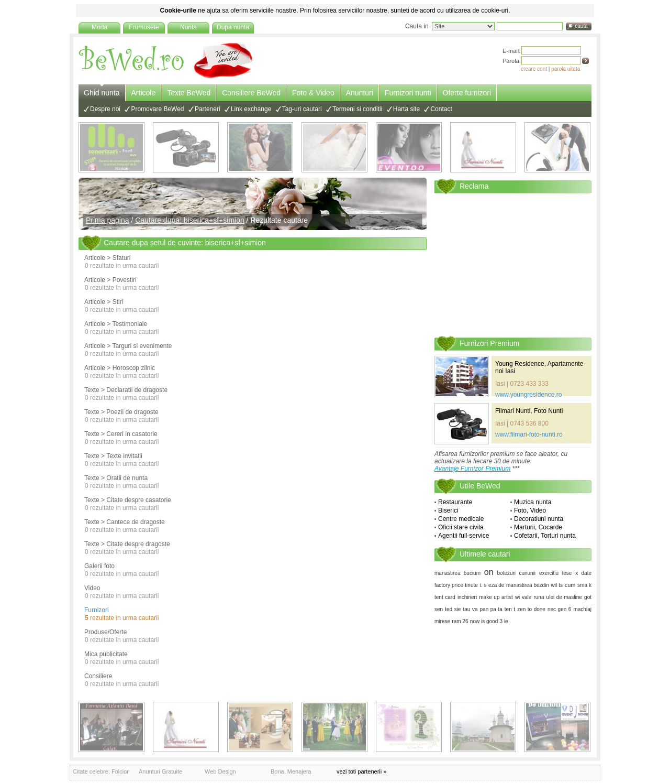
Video (92, 588)
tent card (444, 597)
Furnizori (96, 610)
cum (570, 585)
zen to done (531, 609)
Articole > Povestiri (110, 280)
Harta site (406, 109)
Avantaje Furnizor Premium (472, 468)
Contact (441, 109)
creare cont (534, 69)
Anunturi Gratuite (160, 771)
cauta (581, 26)
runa (538, 597)
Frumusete (144, 27)
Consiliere (98, 676)
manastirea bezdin (527, 585)
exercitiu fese (555, 573)
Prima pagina (107, 220)
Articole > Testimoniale (115, 324)
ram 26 (460, 621)
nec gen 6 (559, 609)
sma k (584, 585)
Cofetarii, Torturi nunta (545, 535)
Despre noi (105, 109)
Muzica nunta (532, 502)
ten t (510, 609)
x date (583, 573)
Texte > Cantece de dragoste (124, 522)
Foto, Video (530, 510)
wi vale (523, 597)
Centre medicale (461, 519)
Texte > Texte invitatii (113, 456)
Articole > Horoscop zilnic (119, 368)
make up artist (495, 597)
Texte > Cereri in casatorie (121, 434)
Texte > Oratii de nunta (116, 478)
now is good (484, 621)
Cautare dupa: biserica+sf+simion (189, 220)
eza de (496, 585)
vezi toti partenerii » (361, 771)
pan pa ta (491, 609)
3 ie (504, 621)
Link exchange (251, 109)
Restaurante (455, 502)
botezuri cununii (516, 573)
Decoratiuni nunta (538, 519)
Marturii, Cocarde (538, 527)
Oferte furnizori (467, 93)
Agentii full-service (463, 535)
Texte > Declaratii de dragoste (126, 390)
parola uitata (565, 69)
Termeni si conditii (357, 109)
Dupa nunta (233, 27)
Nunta (188, 27)
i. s (482, 585)
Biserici (448, 510)
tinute (471, 585)
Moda (99, 27)
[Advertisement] (512, 264)
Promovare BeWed (157, 109)
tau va (470, 609)
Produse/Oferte (105, 632)
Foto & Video (313, 93)
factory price (448, 585)
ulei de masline (564, 597)
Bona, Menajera (291, 771)
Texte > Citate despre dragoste (127, 544)
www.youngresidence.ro (528, 394)
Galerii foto (99, 566)
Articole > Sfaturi (107, 258)
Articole (143, 93)
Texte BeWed (188, 93)
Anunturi (359, 93)
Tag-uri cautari (302, 109)
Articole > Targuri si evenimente (128, 346)
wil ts (557, 585)
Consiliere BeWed (251, 93)
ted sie (453, 609)
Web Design (220, 771)
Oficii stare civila (461, 527)
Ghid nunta (102, 93)
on (489, 572)
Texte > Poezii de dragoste (121, 412)
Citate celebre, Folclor (101, 771)
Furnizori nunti (408, 93)
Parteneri (207, 109)
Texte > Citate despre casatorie (127, 500)
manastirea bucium (457, 573)
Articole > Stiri (103, 302)
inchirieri (467, 597)
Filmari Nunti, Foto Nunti (529, 411)
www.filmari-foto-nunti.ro (529, 434)
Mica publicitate (106, 654)
